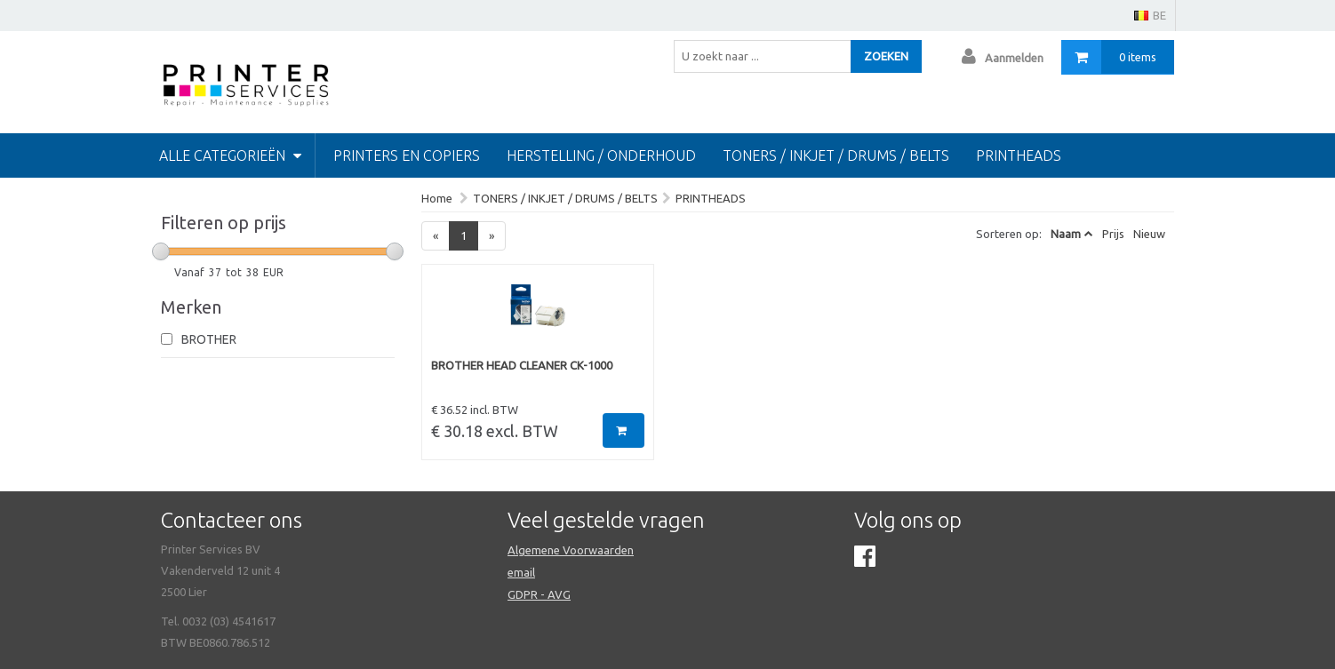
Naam (1066, 233)
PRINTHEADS (710, 198)
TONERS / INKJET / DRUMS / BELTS (836, 155)
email (521, 572)
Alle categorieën (230, 155)
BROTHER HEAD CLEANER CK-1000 (521, 365)
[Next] (491, 236)
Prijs (1113, 233)
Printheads (1018, 155)
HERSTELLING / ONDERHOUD (601, 155)
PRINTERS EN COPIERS (406, 155)
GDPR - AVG (539, 594)
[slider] (161, 251)
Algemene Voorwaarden (571, 550)
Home (436, 198)
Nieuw (1149, 233)
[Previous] (435, 236)
